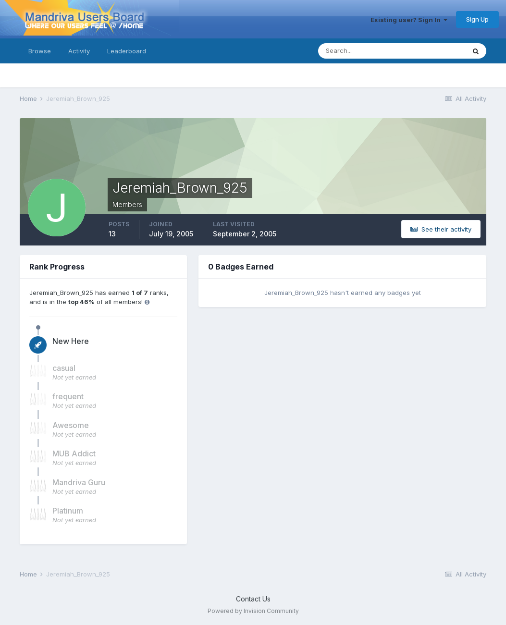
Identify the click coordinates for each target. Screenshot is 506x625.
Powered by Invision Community (253, 610)
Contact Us (253, 599)
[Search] (360, 51)
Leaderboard (126, 51)
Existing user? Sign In (408, 20)
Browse (39, 51)
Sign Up (477, 19)
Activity (79, 51)
